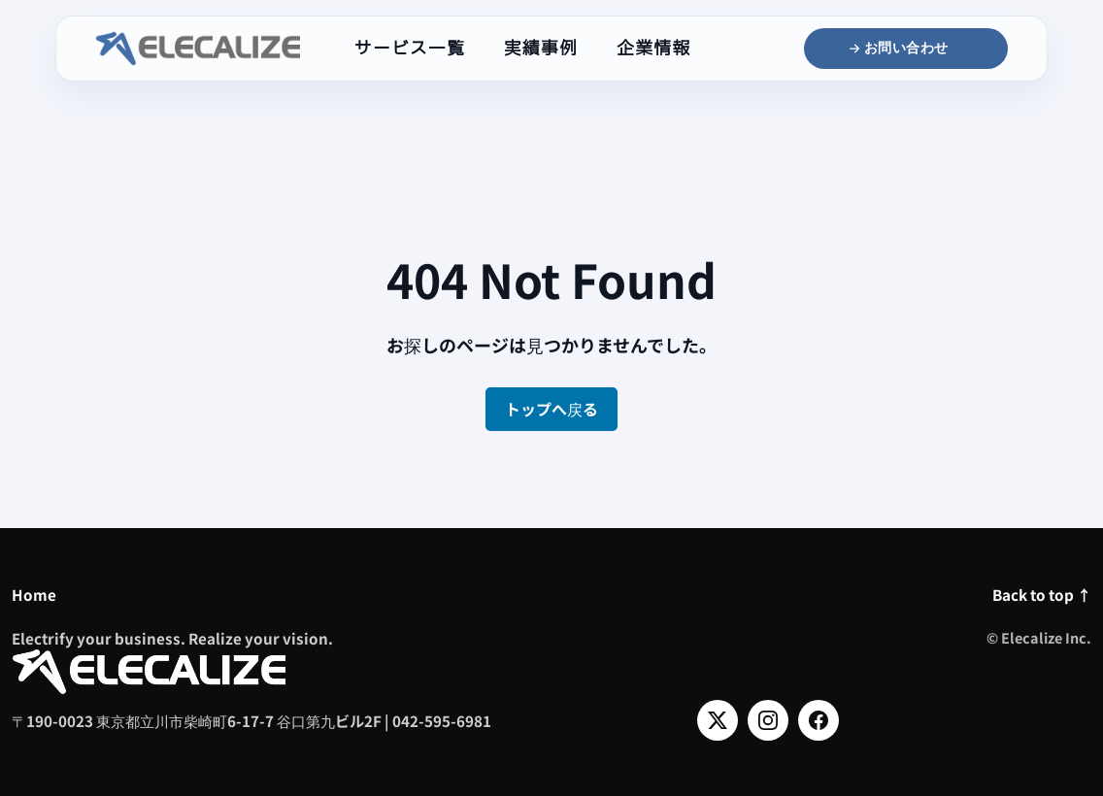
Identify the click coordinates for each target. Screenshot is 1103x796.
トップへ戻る (551, 408)
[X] (717, 720)
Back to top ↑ (1041, 594)
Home (34, 594)
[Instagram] (768, 720)
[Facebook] (818, 720)
